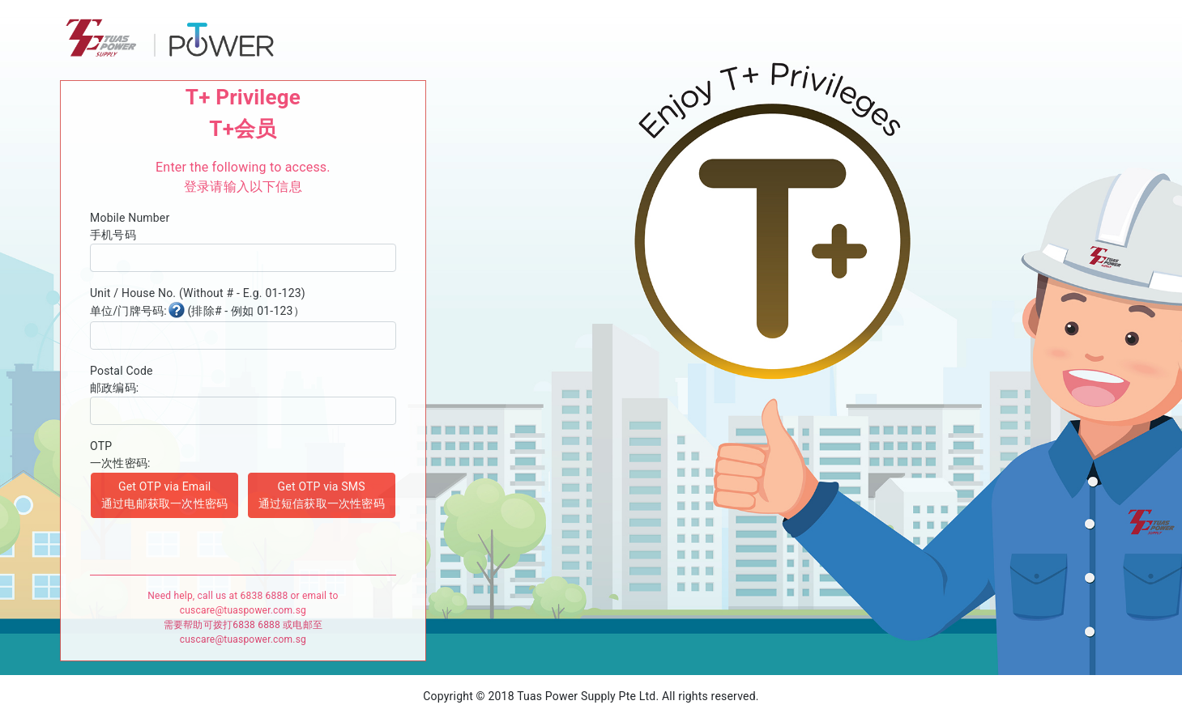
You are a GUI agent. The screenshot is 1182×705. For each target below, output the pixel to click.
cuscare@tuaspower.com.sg (243, 610)
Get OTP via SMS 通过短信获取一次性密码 (321, 495)
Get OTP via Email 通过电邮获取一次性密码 (164, 495)
